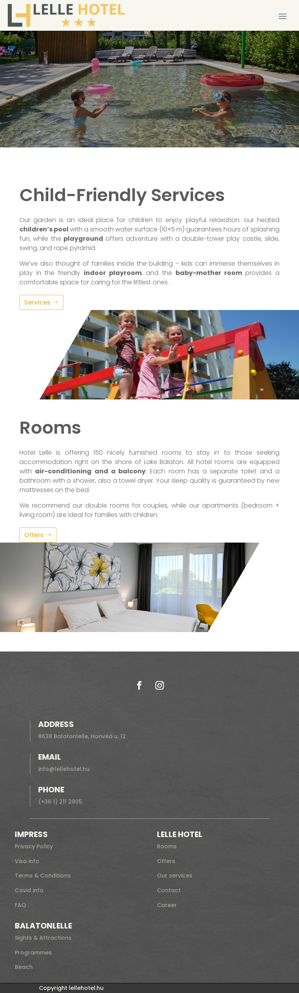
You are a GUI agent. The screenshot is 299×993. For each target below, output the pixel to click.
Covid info (29, 890)
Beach (24, 967)
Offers (34, 535)
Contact (169, 890)
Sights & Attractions (43, 938)
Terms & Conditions (43, 875)
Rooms (167, 846)
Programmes (33, 952)
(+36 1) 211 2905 (60, 802)
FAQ (20, 905)
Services (37, 302)
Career (167, 905)
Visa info (27, 861)
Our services (174, 875)
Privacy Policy (34, 846)
